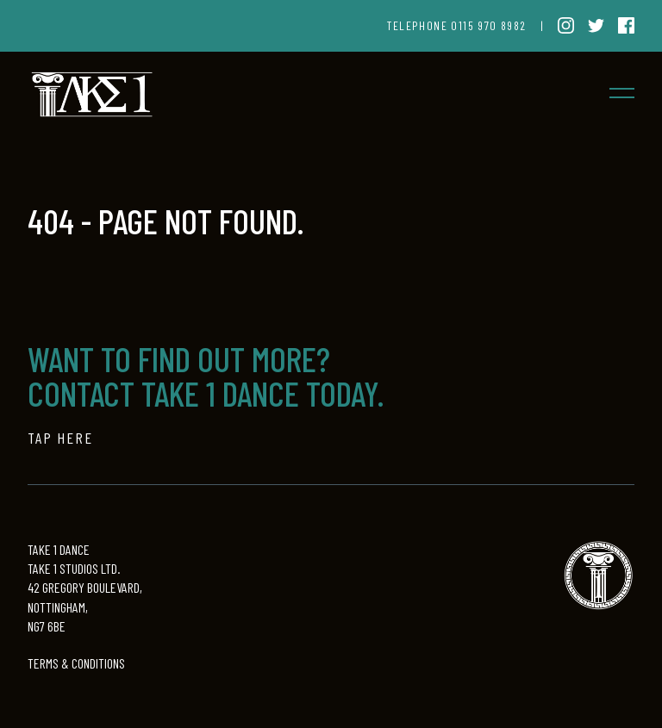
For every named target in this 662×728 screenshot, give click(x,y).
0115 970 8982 (488, 25)
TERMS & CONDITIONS (76, 663)
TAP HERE (60, 437)
